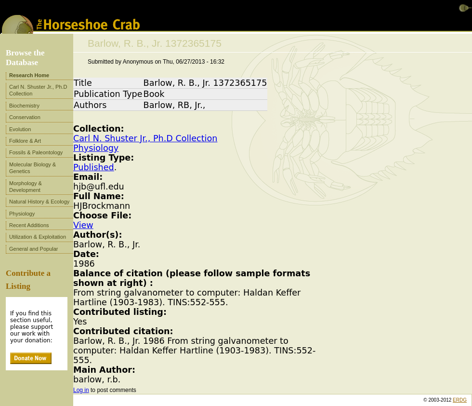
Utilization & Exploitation (37, 237)
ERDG (460, 400)
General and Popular (33, 249)
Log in (81, 390)
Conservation (24, 117)
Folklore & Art (25, 141)
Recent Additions (29, 225)
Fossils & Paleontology (36, 152)
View (83, 225)
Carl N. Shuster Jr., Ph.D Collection (145, 138)
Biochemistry (24, 105)
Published (93, 167)
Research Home (29, 75)
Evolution (20, 129)
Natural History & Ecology (39, 201)
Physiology (95, 148)
